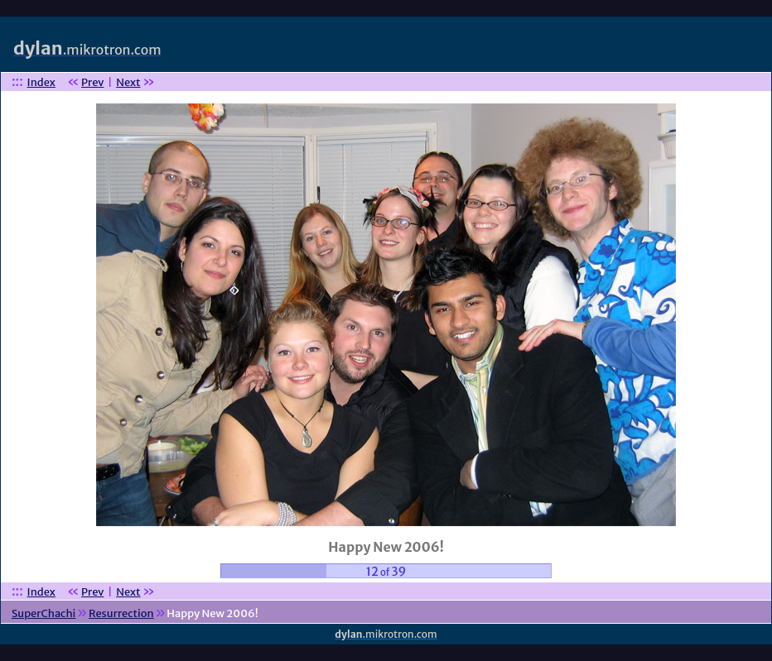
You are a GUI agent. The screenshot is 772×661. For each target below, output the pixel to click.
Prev (92, 82)
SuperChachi (43, 613)
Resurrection (121, 613)
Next (128, 82)
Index (41, 82)
